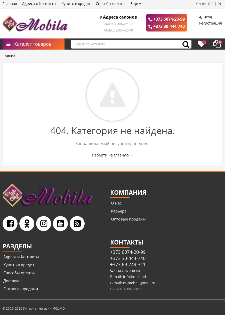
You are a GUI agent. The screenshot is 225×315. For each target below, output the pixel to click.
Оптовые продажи (128, 219)
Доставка (11, 280)
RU (220, 3)
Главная (10, 3)
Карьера (118, 211)
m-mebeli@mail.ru (138, 282)
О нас (116, 203)
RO (210, 3)
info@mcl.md (134, 276)
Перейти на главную (110, 155)
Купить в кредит (76, 3)
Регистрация (210, 23)
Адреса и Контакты (39, 3)
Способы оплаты (110, 3)
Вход (208, 16)
